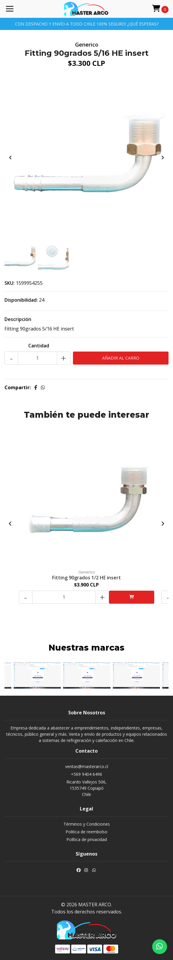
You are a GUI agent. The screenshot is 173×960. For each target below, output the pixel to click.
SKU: (9, 283)
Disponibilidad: (21, 300)
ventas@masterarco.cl (86, 766)
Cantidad (38, 345)
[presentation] (10, 157)
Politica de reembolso (86, 832)
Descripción (17, 319)
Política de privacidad (86, 839)
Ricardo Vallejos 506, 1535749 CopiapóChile (86, 788)
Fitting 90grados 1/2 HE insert (86, 577)
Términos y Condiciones (86, 824)
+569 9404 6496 (86, 774)
